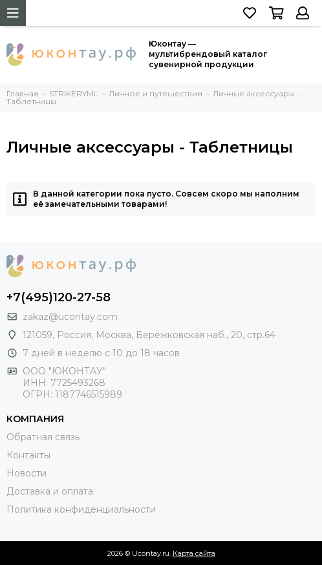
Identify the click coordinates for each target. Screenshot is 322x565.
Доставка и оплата (49, 491)
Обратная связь (43, 437)
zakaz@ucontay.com (70, 317)
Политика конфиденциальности (81, 509)
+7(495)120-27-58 (58, 297)
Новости (26, 473)
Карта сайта (194, 553)
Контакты (28, 455)
